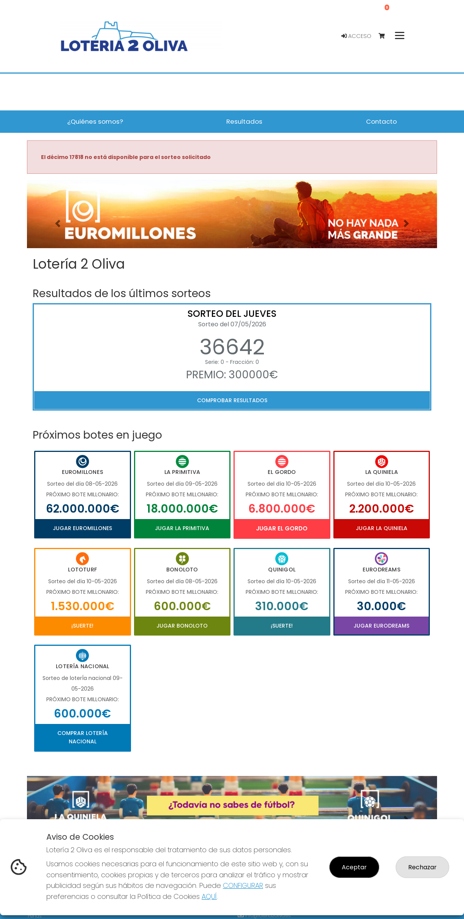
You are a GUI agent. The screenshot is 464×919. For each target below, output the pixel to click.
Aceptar (354, 867)
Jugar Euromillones (82, 528)
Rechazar (422, 867)
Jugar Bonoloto (182, 625)
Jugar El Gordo (282, 528)
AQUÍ (209, 896)
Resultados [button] (244, 121)
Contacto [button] (381, 121)
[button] (57, 223)
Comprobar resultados (232, 400)
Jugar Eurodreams (381, 625)
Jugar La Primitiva (182, 528)
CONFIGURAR (243, 885)
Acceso (356, 36)
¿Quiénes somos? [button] (95, 121)
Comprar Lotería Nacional (82, 737)
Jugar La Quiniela (381, 528)
